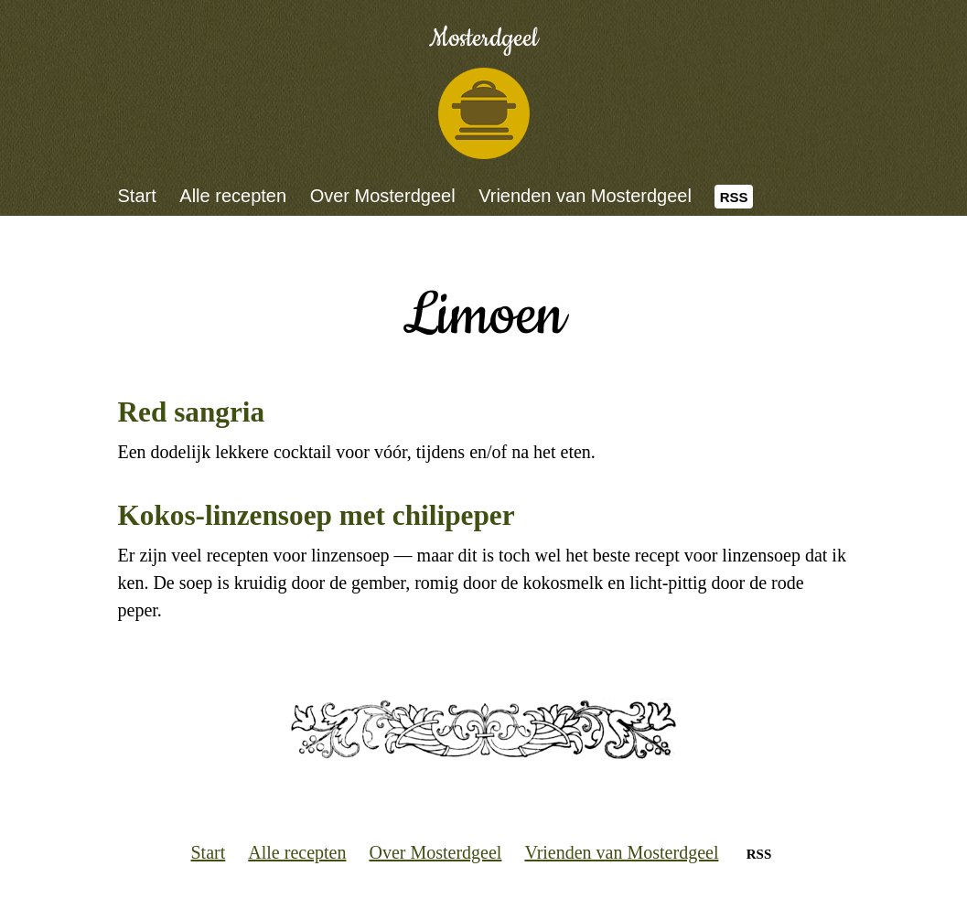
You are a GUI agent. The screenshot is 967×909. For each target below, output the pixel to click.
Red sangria (191, 412)
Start (137, 196)
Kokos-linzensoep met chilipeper (316, 515)
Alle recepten (232, 196)
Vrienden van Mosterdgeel (585, 196)
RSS (734, 197)
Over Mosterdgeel (383, 196)
